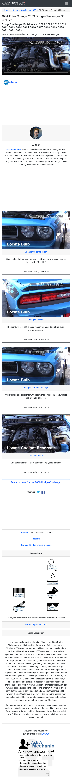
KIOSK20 (45, 734)
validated (10, 82)
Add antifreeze (36, 455)
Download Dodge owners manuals (36, 545)
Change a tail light (36, 320)
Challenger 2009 (28, 10)
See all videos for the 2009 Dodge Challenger (36, 482)
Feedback (36, 539)
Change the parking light (36, 252)
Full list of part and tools (36, 624)
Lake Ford (24, 532)
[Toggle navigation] (66, 3)
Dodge (15, 10)
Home (7, 10)
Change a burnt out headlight (36, 387)
